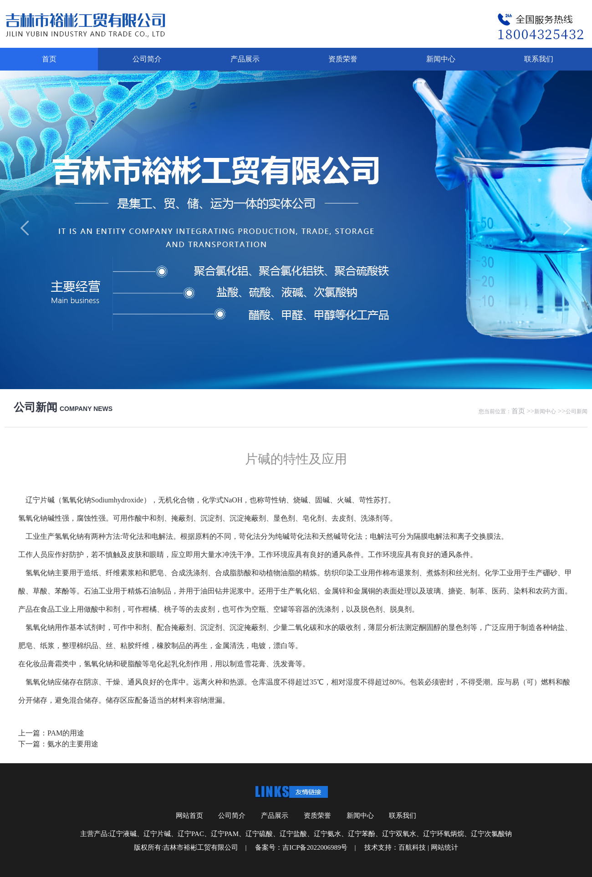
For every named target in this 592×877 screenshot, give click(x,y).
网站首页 (189, 815)
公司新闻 (576, 411)
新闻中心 (440, 59)
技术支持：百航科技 (395, 847)
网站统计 (444, 847)
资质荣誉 (342, 59)
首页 (49, 59)
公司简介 (147, 59)
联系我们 (538, 59)
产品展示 (245, 59)
